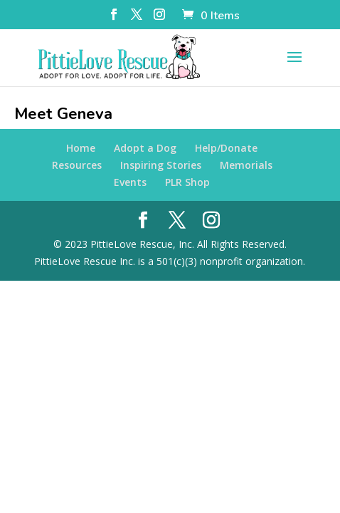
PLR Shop (187, 182)
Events (130, 182)
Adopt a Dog (145, 148)
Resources (77, 165)
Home (80, 148)
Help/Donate (226, 148)
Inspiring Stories (160, 165)
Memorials (246, 165)
